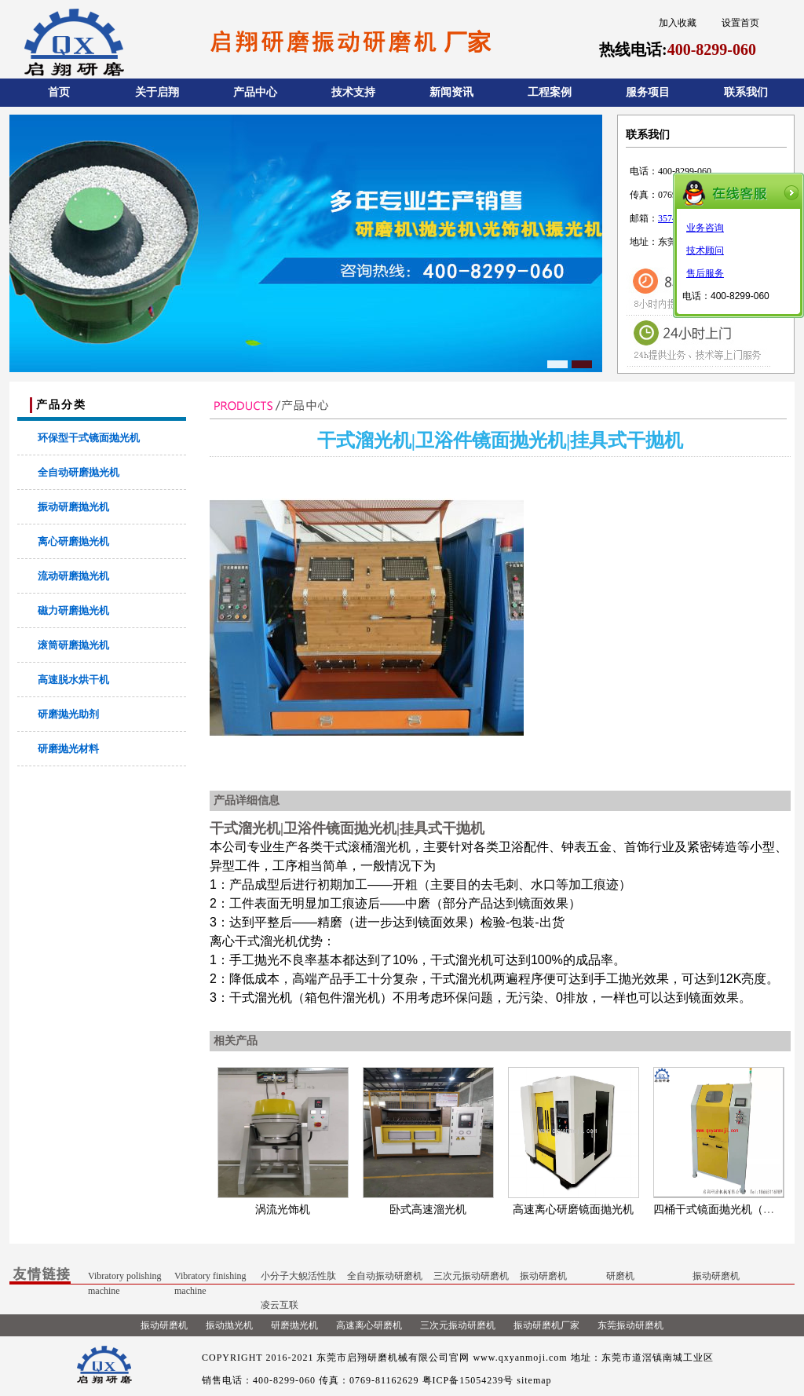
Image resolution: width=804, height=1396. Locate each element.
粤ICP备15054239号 (468, 1380)
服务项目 (648, 92)
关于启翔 (157, 92)
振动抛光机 (229, 1325)
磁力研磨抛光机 (73, 610)
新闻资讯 (451, 92)
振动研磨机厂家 (546, 1325)
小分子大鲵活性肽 (298, 1275)
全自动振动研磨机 (384, 1275)
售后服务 (705, 273)
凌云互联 (279, 1304)
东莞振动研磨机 (630, 1325)
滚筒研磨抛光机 (73, 645)
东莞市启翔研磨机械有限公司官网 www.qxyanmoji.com (441, 1357)
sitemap (534, 1380)
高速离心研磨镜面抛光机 (573, 1209)
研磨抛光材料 (68, 749)
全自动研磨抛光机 (78, 472)
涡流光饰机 (282, 1209)
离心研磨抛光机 (73, 541)
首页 (59, 92)
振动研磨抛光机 (73, 507)
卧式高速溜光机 (427, 1209)
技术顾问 (705, 250)
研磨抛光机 (294, 1325)
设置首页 (740, 22)
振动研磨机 (543, 1275)
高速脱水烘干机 (73, 679)
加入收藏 (677, 22)
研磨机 (620, 1275)
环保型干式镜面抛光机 (89, 438)
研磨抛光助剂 (68, 714)
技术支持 (353, 92)
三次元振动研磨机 (471, 1275)
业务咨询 (705, 227)
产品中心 (255, 92)
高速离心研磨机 (369, 1325)
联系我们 (746, 92)
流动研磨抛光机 (73, 576)
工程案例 (550, 92)
